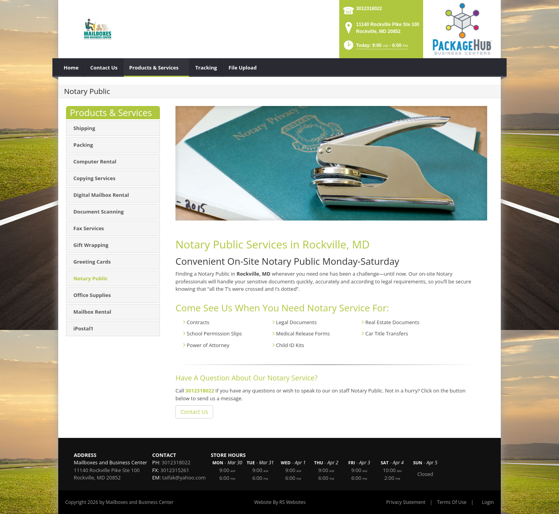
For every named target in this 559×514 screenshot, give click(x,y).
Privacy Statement (405, 502)
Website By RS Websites (280, 502)
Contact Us (194, 411)
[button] (375, 47)
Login (488, 502)
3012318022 (369, 8)
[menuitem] (71, 67)
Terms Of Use (452, 502)
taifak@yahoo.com (184, 477)
